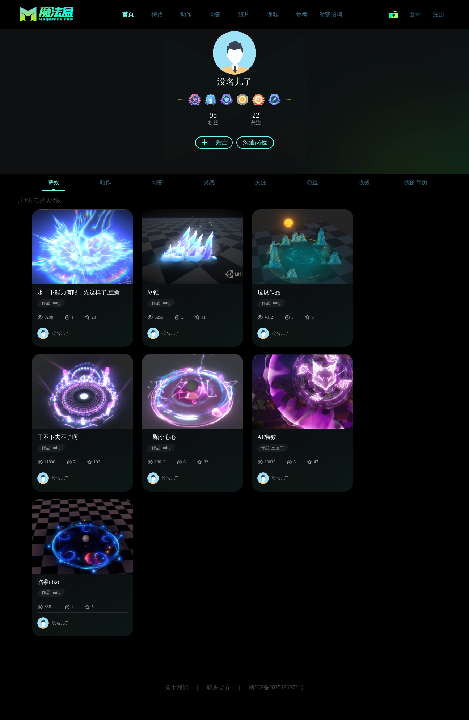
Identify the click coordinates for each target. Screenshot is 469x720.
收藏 (364, 182)
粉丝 (312, 182)
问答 (157, 182)
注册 (438, 14)
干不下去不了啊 (57, 437)
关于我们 (176, 687)
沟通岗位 (255, 142)
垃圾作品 (268, 292)
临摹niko (48, 582)
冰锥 (153, 292)
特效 (53, 184)
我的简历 (415, 182)
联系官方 (218, 687)
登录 (415, 14)
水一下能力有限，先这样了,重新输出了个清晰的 (82, 292)
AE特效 (266, 437)
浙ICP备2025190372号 (276, 687)
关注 (260, 182)
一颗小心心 (161, 437)
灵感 (209, 182)
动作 (105, 182)
